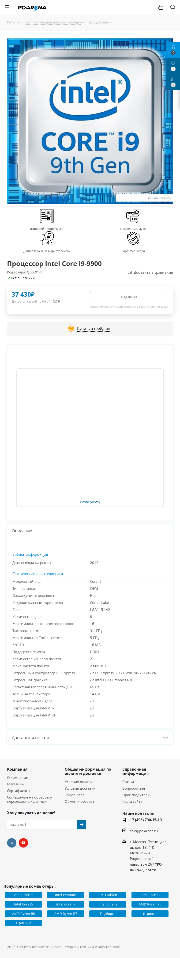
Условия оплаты (79, 781)
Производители (136, 794)
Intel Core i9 (107, 904)
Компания (17, 769)
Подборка (108, 913)
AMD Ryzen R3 (150, 904)
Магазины (16, 784)
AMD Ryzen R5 (23, 913)
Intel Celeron (23, 895)
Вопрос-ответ (133, 788)
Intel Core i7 (65, 904)
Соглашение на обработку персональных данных (29, 799)
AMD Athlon (107, 895)
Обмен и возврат (79, 801)
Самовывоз (74, 794)
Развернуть (90, 502)
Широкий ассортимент (47, 229)
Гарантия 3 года (133, 251)
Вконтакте (11, 843)
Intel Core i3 (150, 895)
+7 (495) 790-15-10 (146, 819)
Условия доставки (80, 788)
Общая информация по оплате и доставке (88, 771)
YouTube (23, 843)
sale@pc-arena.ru (144, 831)
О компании (17, 777)
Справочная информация (135, 771)
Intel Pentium (65, 895)
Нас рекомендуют (133, 229)
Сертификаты (18, 790)
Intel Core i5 (23, 904)
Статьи (128, 781)
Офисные (23, 923)
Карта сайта (132, 801)
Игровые (150, 913)
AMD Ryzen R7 (65, 913)
